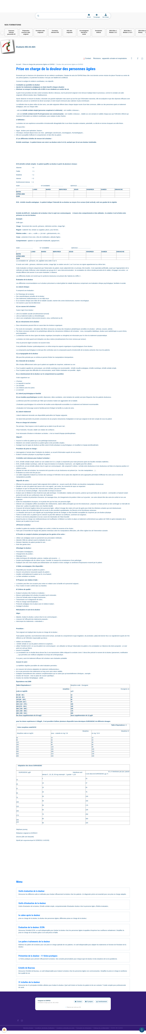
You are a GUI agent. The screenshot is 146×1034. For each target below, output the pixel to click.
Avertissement (101, 1002)
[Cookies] (4, 1029)
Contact (87, 59)
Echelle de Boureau (26, 969)
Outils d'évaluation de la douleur (32, 904)
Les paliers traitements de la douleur (34, 942)
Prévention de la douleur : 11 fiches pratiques (37, 957)
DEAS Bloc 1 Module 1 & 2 (113, 31)
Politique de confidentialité (103, 1029)
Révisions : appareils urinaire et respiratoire (110, 59)
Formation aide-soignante (40, 31)
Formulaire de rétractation (85, 1029)
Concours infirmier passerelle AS (11, 32)
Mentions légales (24, 1029)
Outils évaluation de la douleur (31, 892)
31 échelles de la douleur (29, 983)
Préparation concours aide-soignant (25, 32)
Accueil (18, 65)
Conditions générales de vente (65, 1029)
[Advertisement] (38, 7)
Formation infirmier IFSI (55, 31)
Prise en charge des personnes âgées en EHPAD (39, 65)
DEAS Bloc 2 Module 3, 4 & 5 (127, 31)
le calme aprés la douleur (29, 916)
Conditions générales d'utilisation (42, 1029)
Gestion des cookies (120, 1029)
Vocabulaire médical (98, 31)
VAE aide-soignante (69, 31)
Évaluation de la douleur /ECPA (31, 928)
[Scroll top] (141, 1029)
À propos (89, 1002)
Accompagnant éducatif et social (84, 32)
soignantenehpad (28, 841)
